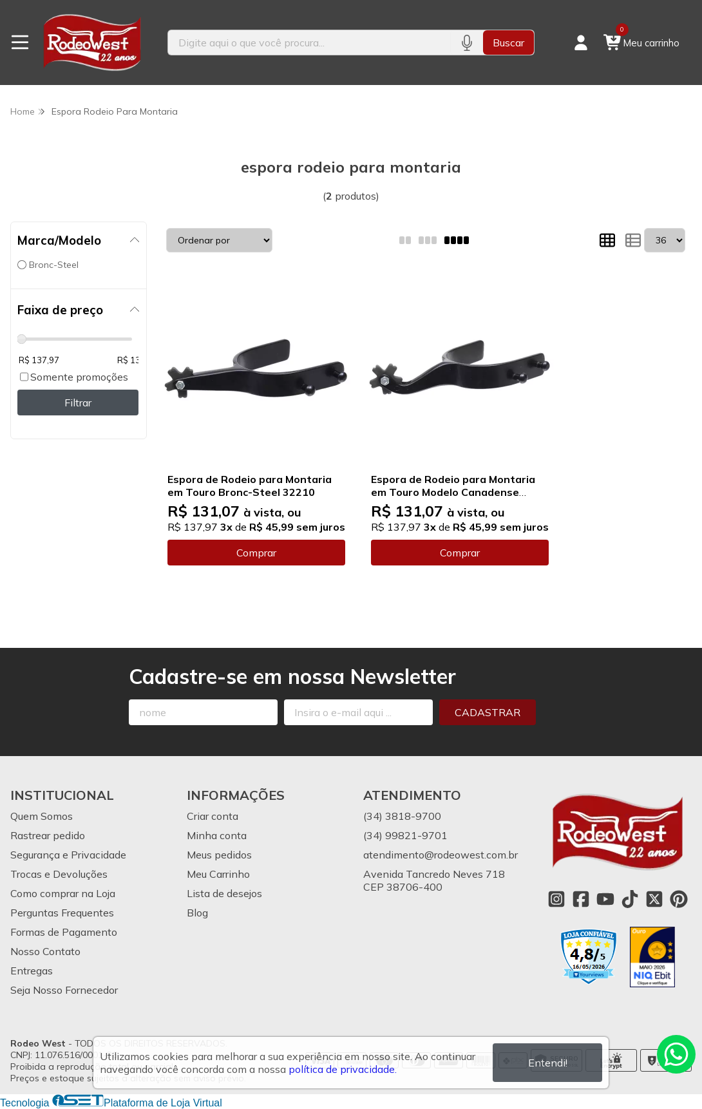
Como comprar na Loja (62, 893)
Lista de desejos (224, 893)
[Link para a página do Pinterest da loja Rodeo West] (679, 899)
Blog (197, 912)
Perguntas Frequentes (62, 912)
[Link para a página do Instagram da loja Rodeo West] (556, 899)
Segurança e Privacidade (68, 854)
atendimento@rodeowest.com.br (440, 854)
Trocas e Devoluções (59, 873)
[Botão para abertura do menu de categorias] (20, 42)
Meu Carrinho (218, 873)
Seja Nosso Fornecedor (64, 989)
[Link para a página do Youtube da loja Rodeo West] (605, 899)
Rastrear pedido (47, 835)
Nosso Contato (45, 951)
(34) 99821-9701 (405, 835)
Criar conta (212, 816)
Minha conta (217, 835)
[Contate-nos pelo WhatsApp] (676, 1054)
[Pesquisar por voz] (466, 42)
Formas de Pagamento (63, 931)
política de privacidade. (343, 1069)
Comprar (256, 552)
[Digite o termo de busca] (309, 42)
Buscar (508, 42)
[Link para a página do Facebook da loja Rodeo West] (581, 899)
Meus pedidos (219, 854)
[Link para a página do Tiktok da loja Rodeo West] (630, 899)
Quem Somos (41, 816)
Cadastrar (487, 712)
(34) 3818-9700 (402, 816)
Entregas (31, 970)
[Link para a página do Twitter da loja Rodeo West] (654, 899)
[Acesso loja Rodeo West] (581, 42)
